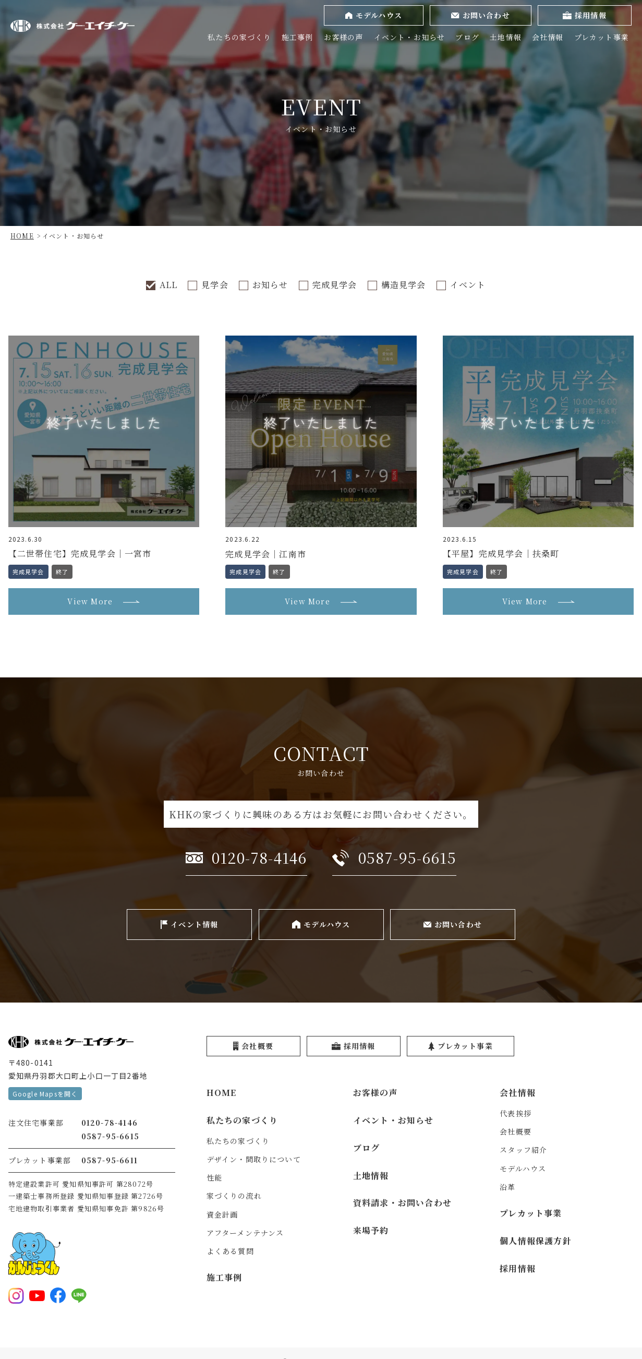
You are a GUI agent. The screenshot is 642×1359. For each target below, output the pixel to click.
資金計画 (222, 1214)
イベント (468, 285)
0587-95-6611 (109, 1160)
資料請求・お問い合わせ (402, 1203)
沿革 (507, 1187)
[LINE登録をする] (79, 1295)
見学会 (214, 285)
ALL (169, 285)
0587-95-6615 (110, 1136)
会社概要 (515, 1131)
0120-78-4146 (109, 1122)
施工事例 (297, 37)
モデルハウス (523, 1168)
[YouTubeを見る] (37, 1295)
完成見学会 (334, 285)
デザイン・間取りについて (254, 1159)
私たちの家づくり (239, 37)
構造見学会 (403, 285)
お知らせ (270, 285)
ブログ (467, 37)
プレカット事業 (601, 37)
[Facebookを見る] (58, 1295)
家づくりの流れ (234, 1195)
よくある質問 (230, 1251)
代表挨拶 (515, 1113)
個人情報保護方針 (536, 1241)
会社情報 (548, 37)
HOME (222, 1093)
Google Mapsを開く (45, 1093)
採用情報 (518, 1268)
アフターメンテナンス (245, 1232)
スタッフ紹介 (523, 1150)
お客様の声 (344, 37)
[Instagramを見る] (16, 1295)
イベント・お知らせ (409, 37)
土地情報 (506, 37)
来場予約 (371, 1230)
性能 (214, 1177)
